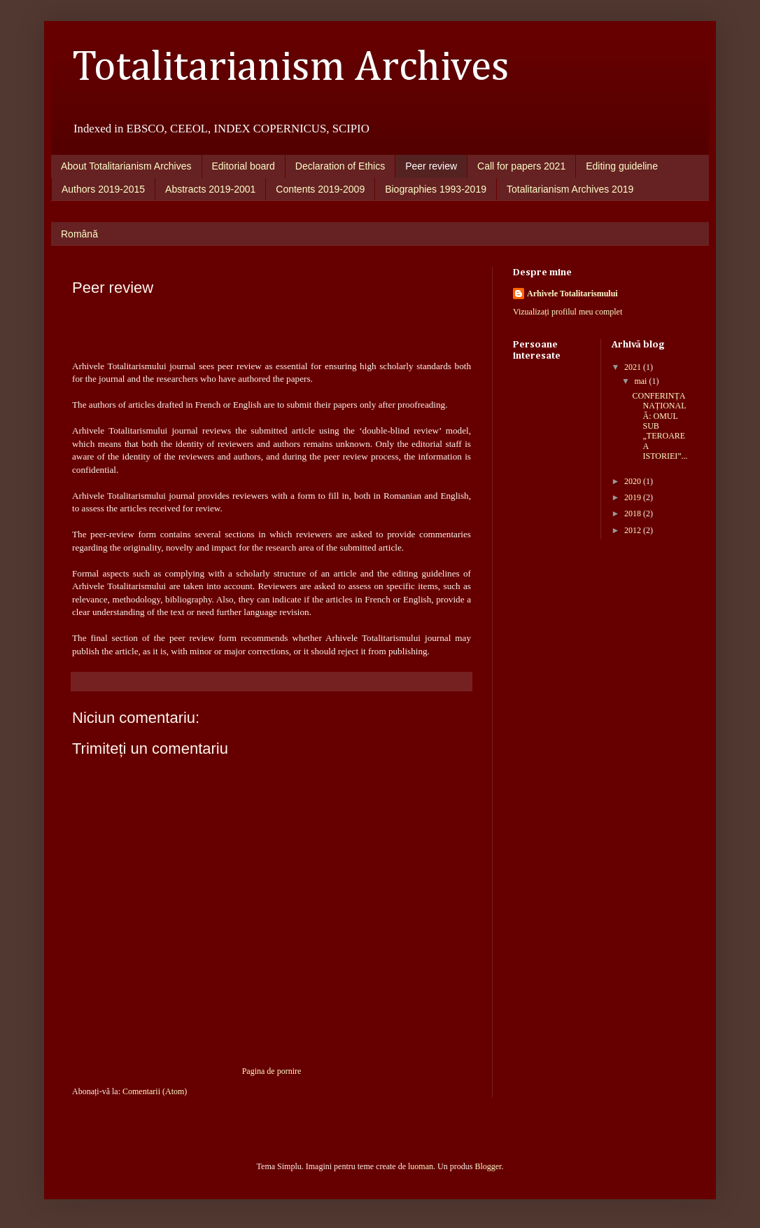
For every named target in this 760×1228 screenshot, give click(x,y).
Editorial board (243, 166)
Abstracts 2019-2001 (210, 189)
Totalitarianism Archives (290, 68)
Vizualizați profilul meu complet (567, 312)
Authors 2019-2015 (103, 189)
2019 (633, 497)
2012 (633, 530)
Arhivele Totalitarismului (572, 293)
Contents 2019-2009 (320, 189)
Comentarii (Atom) (154, 1091)
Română (79, 234)
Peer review (431, 166)
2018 (633, 513)
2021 (633, 367)
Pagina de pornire (272, 1071)
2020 (633, 481)
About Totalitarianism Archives (126, 166)
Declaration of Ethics (340, 166)
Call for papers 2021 (521, 166)
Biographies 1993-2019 (435, 189)
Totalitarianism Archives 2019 (570, 189)
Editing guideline (622, 166)
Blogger (487, 1166)
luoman (420, 1166)
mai (641, 381)
